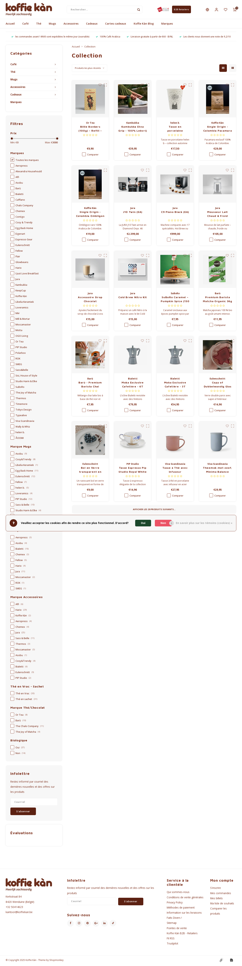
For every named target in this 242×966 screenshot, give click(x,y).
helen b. (20, 433)
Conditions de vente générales (185, 898)
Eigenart (20, 235)
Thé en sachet (26, 700)
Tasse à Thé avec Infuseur (175, 471)
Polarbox (21, 354)
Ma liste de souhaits (222, 905)
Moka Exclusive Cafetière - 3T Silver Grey (175, 386)
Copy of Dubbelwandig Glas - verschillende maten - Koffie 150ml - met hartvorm (217, 386)
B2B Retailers (181, 10)
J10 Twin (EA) (132, 213)
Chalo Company (24, 207)
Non (20, 754)
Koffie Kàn (21, 297)
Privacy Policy (175, 903)
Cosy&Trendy (25, 460)
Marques (167, 25)
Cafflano (20, 201)
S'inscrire (215, 889)
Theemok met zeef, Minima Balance (217, 471)
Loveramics (22, 309)
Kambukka (21, 286)
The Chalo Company (30, 727)
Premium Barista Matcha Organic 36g (217, 300)
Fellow (19, 252)
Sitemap (172, 924)
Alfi (17, 178)
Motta (19, 331)
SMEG (19, 365)
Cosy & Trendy (24, 224)
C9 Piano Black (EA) (175, 213)
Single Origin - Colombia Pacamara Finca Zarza (217, 130)
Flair (18, 258)
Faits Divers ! (174, 919)
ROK (18, 360)
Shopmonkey (56, 961)
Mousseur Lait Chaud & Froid (217, 215)
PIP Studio (21, 348)
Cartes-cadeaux (115, 25)
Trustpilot (172, 945)
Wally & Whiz (23, 428)
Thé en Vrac (25, 695)
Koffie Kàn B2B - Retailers (182, 934)
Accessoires (71, 25)
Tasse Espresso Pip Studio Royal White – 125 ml (133, 471)
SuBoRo (20, 388)
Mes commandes (220, 894)
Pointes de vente (177, 929)
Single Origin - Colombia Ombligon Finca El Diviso (90, 215)
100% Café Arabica (108, 38)
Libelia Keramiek (25, 303)
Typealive (21, 416)
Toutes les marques (27, 161)
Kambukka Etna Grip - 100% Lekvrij (132, 130)
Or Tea (19, 343)
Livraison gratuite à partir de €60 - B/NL (150, 38)
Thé (38, 25)
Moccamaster (23, 326)
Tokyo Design (24, 411)
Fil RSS (171, 940)
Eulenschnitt (23, 246)
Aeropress (22, 167)
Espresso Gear (24, 241)
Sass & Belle (25, 506)
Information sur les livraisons (184, 914)
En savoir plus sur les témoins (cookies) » (204, 523)
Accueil (10, 25)
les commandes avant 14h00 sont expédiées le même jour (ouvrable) (50, 38)
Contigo (20, 218)
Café (25, 25)
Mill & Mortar (23, 320)
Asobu (19, 184)
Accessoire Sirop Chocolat (90, 300)
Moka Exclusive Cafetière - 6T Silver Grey (133, 386)
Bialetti (19, 195)
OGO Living (22, 337)
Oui (20, 749)
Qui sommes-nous (178, 893)
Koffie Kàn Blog (144, 25)
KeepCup (21, 292)
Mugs (52, 25)
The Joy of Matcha (26, 394)
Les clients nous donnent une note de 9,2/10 (205, 38)
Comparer (93, 156)
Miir (18, 314)
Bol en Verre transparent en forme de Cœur (90, 471)
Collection (89, 48)
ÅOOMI (20, 439)
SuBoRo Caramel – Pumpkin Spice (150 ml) (175, 301)
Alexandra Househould (29, 173)
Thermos (21, 399)
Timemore (21, 405)
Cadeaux (92, 25)
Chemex (20, 212)
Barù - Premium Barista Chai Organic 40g (90, 386)
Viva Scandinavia (25, 422)
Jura (18, 280)
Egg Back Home (24, 229)
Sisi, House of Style (26, 377)
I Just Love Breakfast (27, 275)
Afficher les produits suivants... (154, 510)
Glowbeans (22, 263)
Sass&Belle (22, 371)
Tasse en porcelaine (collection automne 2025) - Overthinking (175, 130)
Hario (19, 269)
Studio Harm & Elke (26, 382)
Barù (18, 190)
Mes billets (216, 899)
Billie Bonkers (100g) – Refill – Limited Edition (90, 130)
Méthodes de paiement (181, 909)
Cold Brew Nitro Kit (132, 298)
